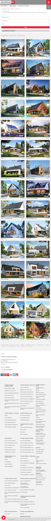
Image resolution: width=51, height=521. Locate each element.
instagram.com (17, 374)
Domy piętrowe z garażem (25, 472)
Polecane (12, 344)
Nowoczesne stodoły (9, 395)
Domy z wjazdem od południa (26, 442)
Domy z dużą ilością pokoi (10, 440)
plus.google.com (5, 374)
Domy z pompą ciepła (9, 397)
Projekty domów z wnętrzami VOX (39, 441)
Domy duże (22, 432)
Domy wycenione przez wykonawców (41, 422)
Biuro (37, 458)
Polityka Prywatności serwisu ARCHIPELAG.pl (41, 471)
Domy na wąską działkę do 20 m (27, 452)
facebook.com (2, 374)
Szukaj (25, 27)
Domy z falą (7, 485)
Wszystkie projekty (5, 344)
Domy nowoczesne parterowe (26, 394)
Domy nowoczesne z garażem (26, 401)
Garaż (3, 23)
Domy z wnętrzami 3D (40, 436)
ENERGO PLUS (24, 346)
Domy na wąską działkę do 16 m (27, 447)
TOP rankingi (7, 513)
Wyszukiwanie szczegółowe (8, 30)
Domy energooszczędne (10, 388)
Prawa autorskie (39, 484)
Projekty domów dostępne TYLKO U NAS (41, 434)
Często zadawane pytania (39, 461)
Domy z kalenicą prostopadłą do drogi (11, 496)
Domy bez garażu (24, 492)
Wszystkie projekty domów (40, 388)
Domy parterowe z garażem (26, 469)
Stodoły (18, 346)
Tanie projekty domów (25, 417)
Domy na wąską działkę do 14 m (27, 445)
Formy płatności (39, 476)
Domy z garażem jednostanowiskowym (24, 484)
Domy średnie (23, 429)
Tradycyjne (47, 344)
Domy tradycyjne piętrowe (10, 422)
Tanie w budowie (40, 344)
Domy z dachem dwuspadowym (11, 480)
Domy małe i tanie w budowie (26, 427)
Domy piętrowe (23, 465)
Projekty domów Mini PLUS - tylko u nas (12, 404)
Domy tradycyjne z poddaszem (11, 424)
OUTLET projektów (40, 438)
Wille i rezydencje (23, 434)
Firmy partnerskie (39, 451)
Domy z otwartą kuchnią (10, 445)
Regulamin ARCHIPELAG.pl (39, 474)
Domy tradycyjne (8, 417)
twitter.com (14, 374)
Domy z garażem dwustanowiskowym (24, 487)
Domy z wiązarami (24, 499)
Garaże (6, 459)
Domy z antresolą (8, 447)
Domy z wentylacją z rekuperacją (12, 393)
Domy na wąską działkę (25, 440)
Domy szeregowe (8, 464)
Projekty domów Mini (24, 420)
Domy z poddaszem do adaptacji (27, 463)
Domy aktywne (23, 405)
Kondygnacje (4, 20)
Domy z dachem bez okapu (10, 490)
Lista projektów (12, 5)
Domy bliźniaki (8, 461)
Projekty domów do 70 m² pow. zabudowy (40, 443)
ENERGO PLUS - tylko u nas (10, 390)
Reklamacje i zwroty (40, 479)
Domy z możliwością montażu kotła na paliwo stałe (27, 505)
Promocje (30, 346)
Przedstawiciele (39, 453)
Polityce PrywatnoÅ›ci (11, 519)
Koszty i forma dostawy (41, 477)
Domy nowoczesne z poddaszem (27, 398)
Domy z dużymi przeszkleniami (26, 391)
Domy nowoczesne (24, 387)
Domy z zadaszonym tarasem (11, 442)
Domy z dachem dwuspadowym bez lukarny (12, 502)
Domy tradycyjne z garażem (10, 426)
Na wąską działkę (11, 346)
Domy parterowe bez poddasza (27, 467)
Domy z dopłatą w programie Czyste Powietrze (12, 407)
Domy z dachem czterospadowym (12, 487)
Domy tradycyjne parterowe (10, 420)
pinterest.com (8, 374)
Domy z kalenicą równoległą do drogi (12, 499)
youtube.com (11, 374)
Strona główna (4, 5)
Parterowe (22, 344)
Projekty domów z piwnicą (10, 449)
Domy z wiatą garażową (25, 480)
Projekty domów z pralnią (10, 452)
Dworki (6, 415)
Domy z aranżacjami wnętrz (40, 415)
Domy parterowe (23, 458)
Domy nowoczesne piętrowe (26, 396)
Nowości (17, 344)
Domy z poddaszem (24, 460)
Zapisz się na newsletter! (41, 463)
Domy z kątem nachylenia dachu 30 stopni (12, 493)
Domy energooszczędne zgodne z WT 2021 (12, 400)
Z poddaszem (28, 344)
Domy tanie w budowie (25, 415)
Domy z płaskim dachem (10, 483)
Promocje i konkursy (40, 449)
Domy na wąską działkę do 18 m (27, 449)
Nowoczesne (4, 346)
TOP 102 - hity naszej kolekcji (40, 397)
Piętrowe (34, 344)
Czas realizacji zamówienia (39, 482)
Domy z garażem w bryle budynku (27, 489)
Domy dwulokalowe (9, 466)
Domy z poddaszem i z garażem (27, 474)
